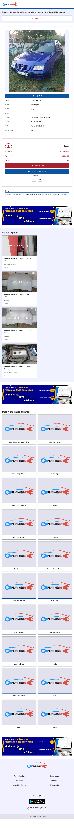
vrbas (6, 267)
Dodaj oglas (54, 704)
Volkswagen (38, 18)
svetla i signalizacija (10, 264)
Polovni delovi (19, 704)
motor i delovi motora (46, 300)
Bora (44, 18)
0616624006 (65, 156)
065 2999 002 (64, 152)
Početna (31, 18)
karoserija (43, 264)
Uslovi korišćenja (19, 713)
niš (41, 303)
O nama (54, 708)
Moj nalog (19, 708)
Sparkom (39, 744)
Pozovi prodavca (37, 165)
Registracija (54, 713)
